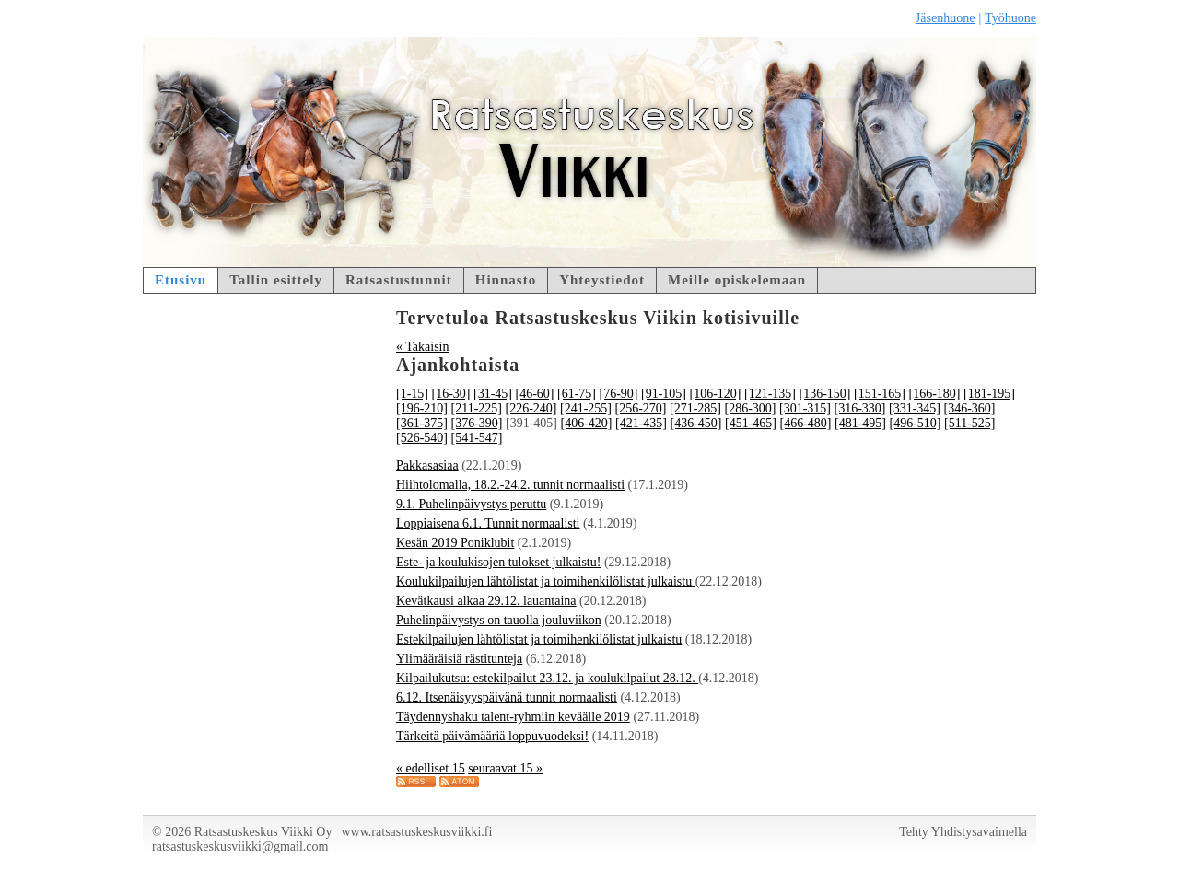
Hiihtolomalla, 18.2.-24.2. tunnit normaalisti (510, 485)
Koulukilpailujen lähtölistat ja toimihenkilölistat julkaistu (545, 581)
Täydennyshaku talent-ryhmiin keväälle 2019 (513, 717)
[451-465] (750, 423)
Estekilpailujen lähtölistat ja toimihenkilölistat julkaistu (539, 639)
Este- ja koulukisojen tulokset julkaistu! (498, 562)
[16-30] (451, 393)
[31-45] (492, 393)
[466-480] (806, 423)
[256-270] (640, 408)
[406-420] (587, 423)
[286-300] (750, 408)
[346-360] (969, 408)
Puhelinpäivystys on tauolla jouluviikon (498, 620)
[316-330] (859, 408)
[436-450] (696, 423)
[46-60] (535, 393)
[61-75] (576, 393)
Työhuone (1010, 18)
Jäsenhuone (945, 18)
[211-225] (476, 408)
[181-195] (989, 393)
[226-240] (530, 408)
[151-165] (879, 393)
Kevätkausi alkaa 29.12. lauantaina (486, 601)
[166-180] (935, 393)
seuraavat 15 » (505, 768)
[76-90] (619, 393)
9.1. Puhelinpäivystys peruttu (471, 504)
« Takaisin (422, 347)
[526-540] (422, 438)
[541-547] (477, 438)
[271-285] (695, 408)
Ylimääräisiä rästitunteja (459, 659)
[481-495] (860, 423)
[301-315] (805, 408)
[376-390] (477, 423)
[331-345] (914, 408)
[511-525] (969, 423)
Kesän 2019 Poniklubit (455, 543)
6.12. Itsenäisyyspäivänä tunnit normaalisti (506, 697)
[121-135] (770, 393)
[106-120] (715, 393)
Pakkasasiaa (427, 465)
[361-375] (422, 423)
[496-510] (915, 423)
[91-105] (663, 393)
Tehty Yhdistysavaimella (963, 832)
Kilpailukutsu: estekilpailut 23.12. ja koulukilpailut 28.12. (547, 678)
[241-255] (586, 408)
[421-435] (641, 423)
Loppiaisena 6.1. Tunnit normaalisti (488, 523)
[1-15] (412, 393)
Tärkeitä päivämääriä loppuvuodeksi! (492, 736)
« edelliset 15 (430, 768)
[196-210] (422, 408)
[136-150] (825, 393)
